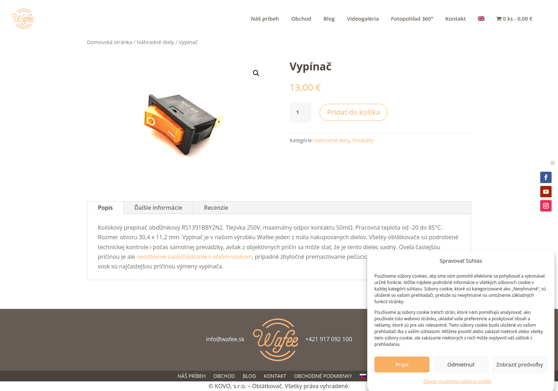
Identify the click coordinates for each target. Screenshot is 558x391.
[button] (256, 73)
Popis (105, 207)
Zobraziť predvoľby (519, 366)
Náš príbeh (265, 19)
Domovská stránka (109, 41)
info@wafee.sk (225, 339)
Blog (329, 19)
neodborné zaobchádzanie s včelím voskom (194, 257)
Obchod (301, 19)
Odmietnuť (460, 366)
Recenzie (216, 207)
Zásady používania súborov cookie (457, 383)
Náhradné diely (155, 41)
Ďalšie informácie (158, 207)
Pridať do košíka (353, 112)
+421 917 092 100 (328, 339)
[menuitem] (481, 26)
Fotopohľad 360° (412, 19)
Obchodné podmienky (323, 376)
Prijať (401, 366)
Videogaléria (363, 19)
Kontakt (456, 19)
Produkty (362, 140)
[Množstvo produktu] (300, 112)
